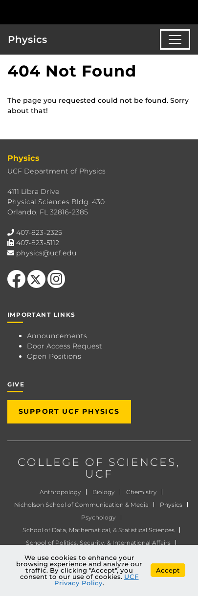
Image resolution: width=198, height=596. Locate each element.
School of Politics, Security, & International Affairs (98, 542)
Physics (27, 39)
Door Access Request (64, 346)
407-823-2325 (39, 232)
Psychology (98, 517)
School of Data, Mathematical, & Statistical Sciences (98, 530)
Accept (168, 570)
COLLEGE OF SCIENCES (97, 462)
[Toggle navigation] (175, 39)
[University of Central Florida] (74, 11)
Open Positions (54, 356)
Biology (103, 492)
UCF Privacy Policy (96, 580)
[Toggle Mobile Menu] (188, 11)
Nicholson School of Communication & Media (81, 504)
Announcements (57, 335)
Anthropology (60, 492)
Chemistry (141, 492)
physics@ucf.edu (46, 253)
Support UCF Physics (69, 411)
